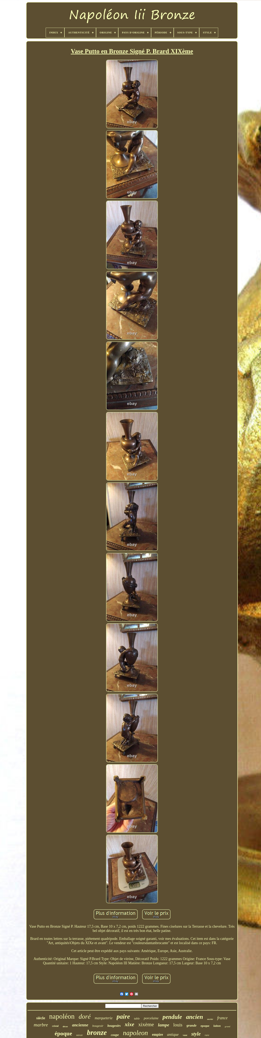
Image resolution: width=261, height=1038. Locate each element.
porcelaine (151, 1018)
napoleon (135, 1033)
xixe (129, 1024)
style (196, 1034)
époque (63, 1033)
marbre (41, 1024)
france (222, 1018)
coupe (115, 1035)
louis (177, 1024)
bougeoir (97, 1025)
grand (227, 1026)
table (137, 1018)
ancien (194, 1016)
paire (123, 1016)
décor (65, 1026)
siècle (40, 1018)
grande (192, 1025)
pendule (172, 1017)
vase (185, 1035)
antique (173, 1034)
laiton (217, 1025)
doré (85, 1016)
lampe (163, 1024)
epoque (205, 1025)
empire (157, 1035)
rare (207, 1035)
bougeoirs (114, 1025)
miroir (79, 1035)
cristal (55, 1026)
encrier (210, 1019)
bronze (97, 1033)
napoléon (62, 1016)
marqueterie (103, 1018)
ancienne (80, 1025)
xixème (146, 1024)
